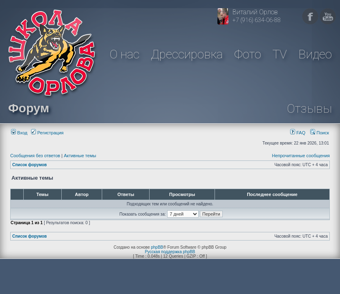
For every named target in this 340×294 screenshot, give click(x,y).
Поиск (319, 132)
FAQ (297, 132)
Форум (28, 108)
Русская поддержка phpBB (170, 251)
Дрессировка (187, 54)
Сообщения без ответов (35, 155)
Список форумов (29, 165)
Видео (315, 54)
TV (280, 54)
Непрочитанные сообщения (301, 155)
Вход (19, 132)
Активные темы (80, 155)
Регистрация (47, 132)
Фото (247, 54)
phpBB (157, 247)
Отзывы (309, 108)
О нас (124, 54)
